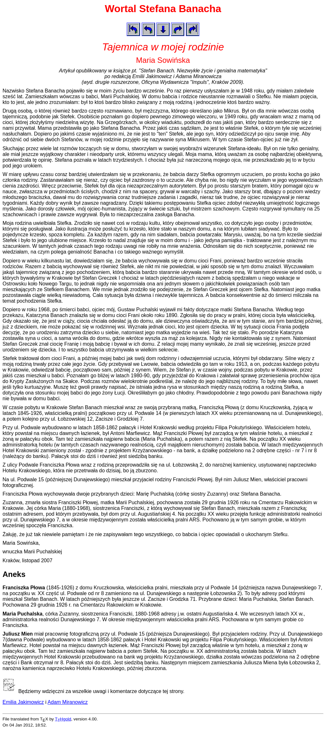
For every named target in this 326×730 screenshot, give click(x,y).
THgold (63, 719)
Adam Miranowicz (67, 702)
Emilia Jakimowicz (23, 702)
